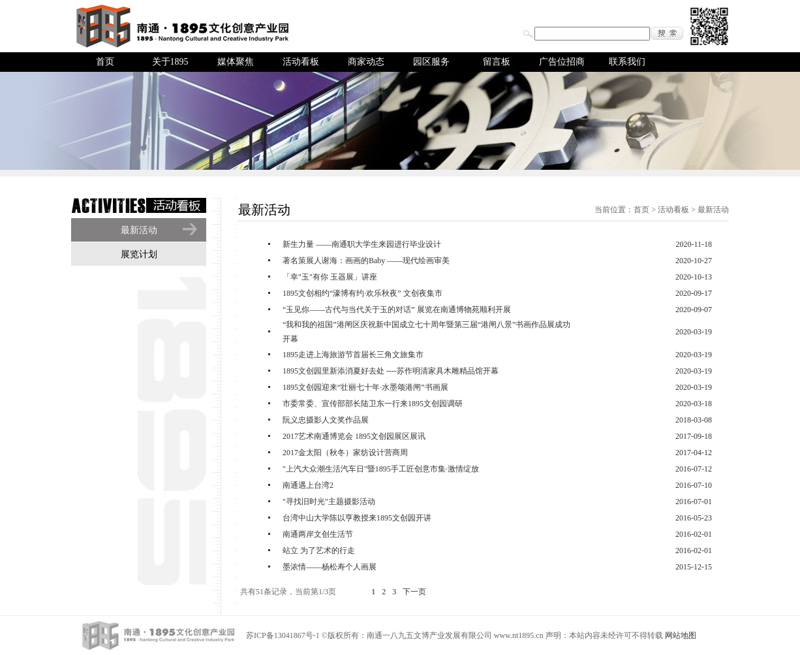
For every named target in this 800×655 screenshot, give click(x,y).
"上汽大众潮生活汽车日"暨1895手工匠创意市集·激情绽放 (381, 468)
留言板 (496, 62)
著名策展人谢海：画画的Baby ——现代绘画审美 (366, 260)
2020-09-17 (693, 293)
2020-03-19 (693, 331)
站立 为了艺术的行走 (319, 550)
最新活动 (139, 230)
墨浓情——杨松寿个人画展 (330, 566)
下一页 (414, 591)
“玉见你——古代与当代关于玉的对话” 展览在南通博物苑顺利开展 (397, 309)
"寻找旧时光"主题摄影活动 (329, 501)
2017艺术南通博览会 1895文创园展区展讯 (354, 436)
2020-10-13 (693, 276)
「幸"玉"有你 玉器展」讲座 (330, 276)
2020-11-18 (693, 244)
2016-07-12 (693, 468)
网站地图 (680, 635)
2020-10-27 (693, 260)
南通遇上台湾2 (308, 485)
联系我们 (627, 62)
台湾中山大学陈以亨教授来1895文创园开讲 (357, 517)
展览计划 (139, 254)
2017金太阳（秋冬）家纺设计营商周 (345, 452)
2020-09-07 (693, 309)
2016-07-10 (693, 485)
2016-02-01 (693, 534)
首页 (105, 62)
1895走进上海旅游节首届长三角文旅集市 (353, 354)
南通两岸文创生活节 (318, 534)
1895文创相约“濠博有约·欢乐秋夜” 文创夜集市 (362, 293)
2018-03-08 (693, 419)
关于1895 (170, 62)
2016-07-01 (693, 501)
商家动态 (366, 62)
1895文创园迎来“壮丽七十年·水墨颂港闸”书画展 (365, 387)
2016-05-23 (693, 517)
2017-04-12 (693, 452)
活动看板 (301, 62)
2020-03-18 (693, 403)
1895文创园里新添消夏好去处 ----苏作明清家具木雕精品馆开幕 (391, 370)
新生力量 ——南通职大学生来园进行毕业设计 (362, 244)
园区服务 (431, 62)
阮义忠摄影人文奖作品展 (326, 419)
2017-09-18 (693, 436)
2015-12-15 (693, 566)
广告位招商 (562, 62)
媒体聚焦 (235, 62)
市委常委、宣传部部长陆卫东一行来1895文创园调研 (373, 403)
